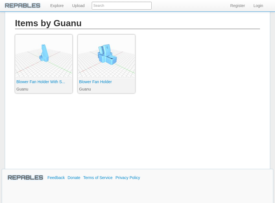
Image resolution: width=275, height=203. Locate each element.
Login (258, 5)
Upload (78, 5)
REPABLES (25, 177)
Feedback (56, 177)
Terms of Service (98, 177)
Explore (57, 5)
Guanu (22, 89)
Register (237, 5)
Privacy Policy (127, 177)
